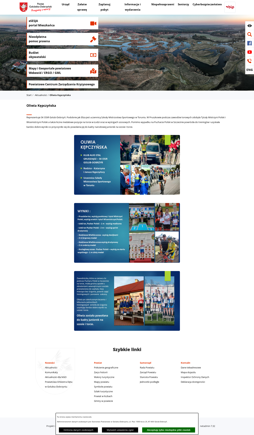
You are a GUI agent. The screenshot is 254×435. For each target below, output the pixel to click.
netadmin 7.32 (207, 426)
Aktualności (41, 95)
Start (29, 95)
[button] (249, 25)
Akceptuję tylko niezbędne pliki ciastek (168, 430)
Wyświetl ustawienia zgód (120, 430)
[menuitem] (65, 4)
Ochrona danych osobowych (78, 430)
